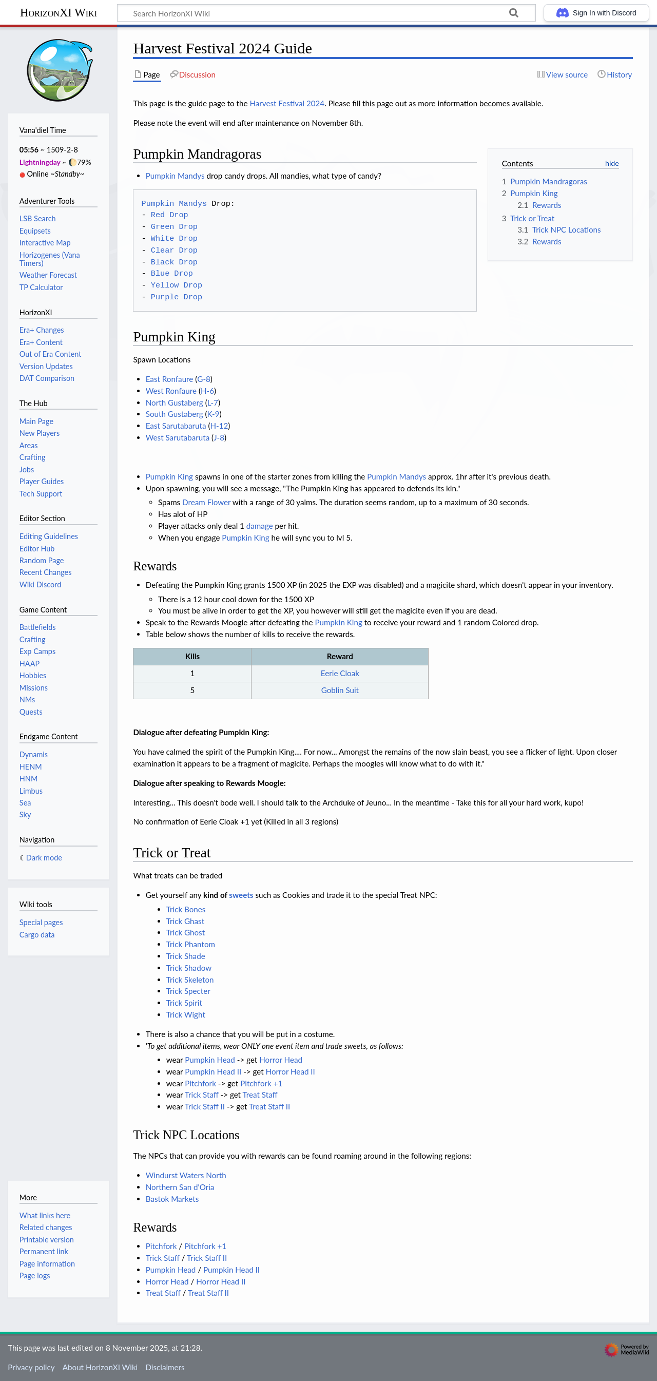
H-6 (207, 390)
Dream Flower (206, 502)
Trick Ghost (185, 932)
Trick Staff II (205, 1106)
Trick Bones (186, 909)
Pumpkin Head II (213, 1071)
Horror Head (280, 1059)
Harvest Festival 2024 (286, 103)
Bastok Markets (172, 1198)
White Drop (174, 239)
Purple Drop (176, 297)
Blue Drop (172, 273)
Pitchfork (200, 1083)
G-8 (203, 378)
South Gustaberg (174, 413)
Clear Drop (174, 250)
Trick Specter (188, 990)
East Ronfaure (170, 378)
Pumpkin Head (210, 1059)
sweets (241, 894)
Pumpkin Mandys (175, 175)
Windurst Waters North (186, 1175)
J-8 (219, 437)
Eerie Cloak (340, 673)
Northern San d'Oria (180, 1187)
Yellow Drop (176, 285)
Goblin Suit (340, 690)
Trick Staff (202, 1094)
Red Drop (169, 215)
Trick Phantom (190, 944)
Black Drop (174, 262)
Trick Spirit (184, 1002)
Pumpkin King (169, 476)
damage (259, 525)
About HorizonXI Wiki (100, 1367)
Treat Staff (260, 1094)
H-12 (219, 425)
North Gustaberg (174, 402)
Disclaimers (164, 1367)
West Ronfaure (171, 390)
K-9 (213, 413)
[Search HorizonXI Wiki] (326, 13)
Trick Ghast (185, 921)
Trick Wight (185, 1014)
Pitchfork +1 (261, 1083)
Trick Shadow (188, 967)
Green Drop (174, 227)
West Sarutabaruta (178, 437)
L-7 (212, 402)
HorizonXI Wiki (58, 12)
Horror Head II (290, 1071)
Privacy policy (31, 1367)
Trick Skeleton (190, 979)
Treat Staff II (269, 1106)
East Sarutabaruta (176, 425)
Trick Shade (185, 956)
